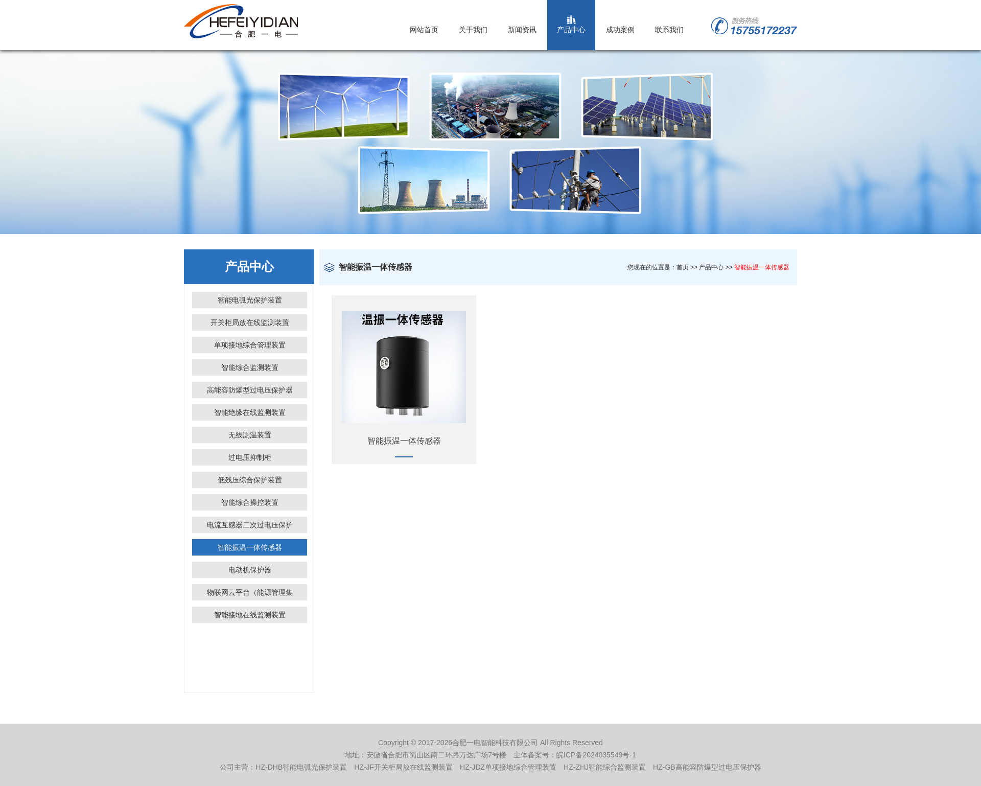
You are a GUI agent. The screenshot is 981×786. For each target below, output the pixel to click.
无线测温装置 (249, 435)
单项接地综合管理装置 (250, 345)
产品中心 (571, 30)
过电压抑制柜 (249, 457)
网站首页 (424, 30)
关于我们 (473, 30)
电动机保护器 (249, 570)
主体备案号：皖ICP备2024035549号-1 (574, 755)
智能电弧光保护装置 (250, 300)
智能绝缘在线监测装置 (250, 412)
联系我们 (669, 30)
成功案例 (620, 30)
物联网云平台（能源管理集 (250, 592)
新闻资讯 (522, 30)
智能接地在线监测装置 (250, 615)
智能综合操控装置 (249, 502)
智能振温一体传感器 (250, 547)
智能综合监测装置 (249, 367)
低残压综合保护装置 (250, 480)
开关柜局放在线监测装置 (250, 322)
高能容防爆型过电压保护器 (250, 390)
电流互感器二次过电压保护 (250, 525)
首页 (682, 267)
